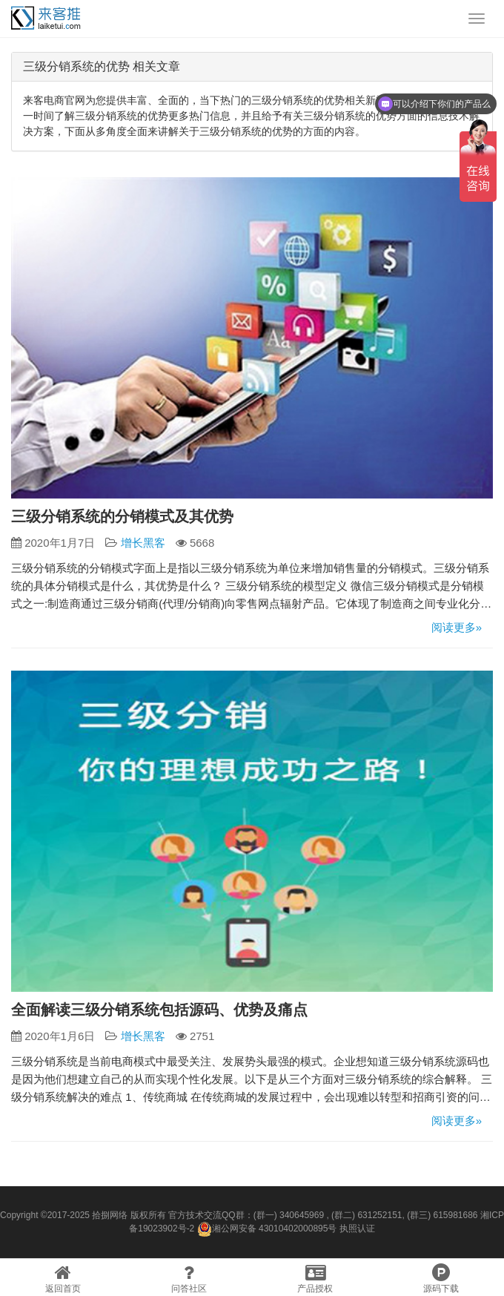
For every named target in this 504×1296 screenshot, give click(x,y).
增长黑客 (143, 542)
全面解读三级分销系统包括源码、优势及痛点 (159, 1009)
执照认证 (357, 1228)
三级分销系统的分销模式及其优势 (122, 516)
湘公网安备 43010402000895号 (267, 1229)
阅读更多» (456, 627)
